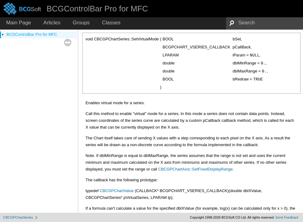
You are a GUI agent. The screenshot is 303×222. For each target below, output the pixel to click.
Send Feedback (286, 217)
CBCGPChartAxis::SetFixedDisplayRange (195, 169)
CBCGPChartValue (117, 190)
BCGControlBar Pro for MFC (31, 34)
